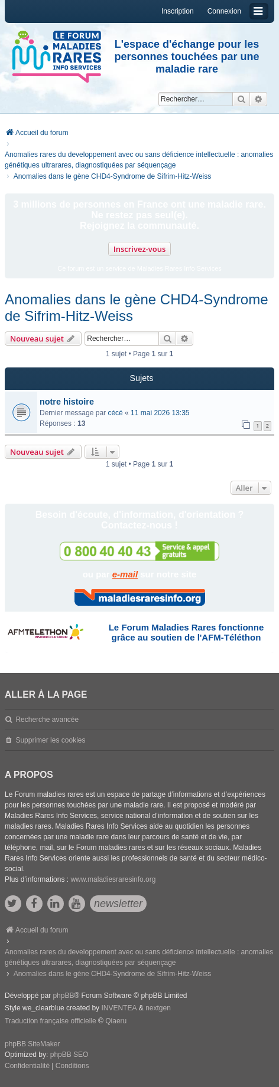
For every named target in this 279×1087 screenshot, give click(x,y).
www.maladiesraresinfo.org (112, 879)
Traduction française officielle (50, 1021)
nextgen (158, 1008)
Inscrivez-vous (139, 249)
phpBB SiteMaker (32, 1044)
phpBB (63, 995)
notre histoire (67, 401)
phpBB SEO (69, 1054)
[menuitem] (27, 1066)
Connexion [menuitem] (224, 11)
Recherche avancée (47, 719)
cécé (115, 413)
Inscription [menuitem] (177, 11)
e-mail (125, 574)
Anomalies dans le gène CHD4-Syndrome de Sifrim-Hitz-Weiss (136, 307)
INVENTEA (119, 1008)
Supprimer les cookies (50, 740)
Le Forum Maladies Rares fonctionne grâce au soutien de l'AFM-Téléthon (186, 632)
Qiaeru (115, 1021)
